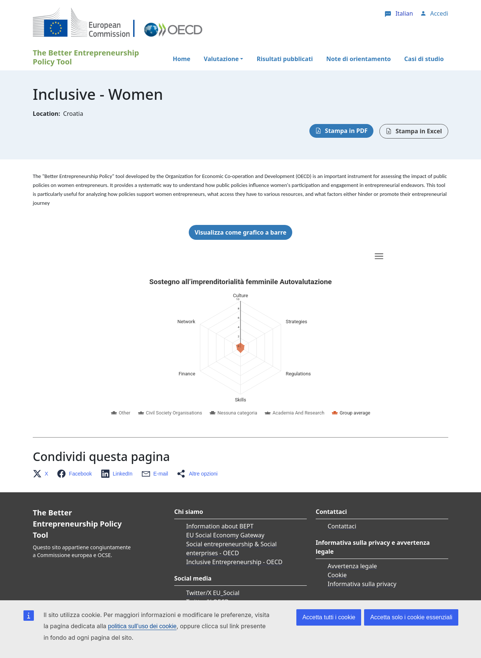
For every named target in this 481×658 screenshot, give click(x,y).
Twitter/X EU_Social (212, 593)
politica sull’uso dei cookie (142, 626)
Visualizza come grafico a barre (241, 232)
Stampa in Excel (418, 131)
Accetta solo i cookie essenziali (411, 617)
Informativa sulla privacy (362, 584)
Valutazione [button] (221, 59)
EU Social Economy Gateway (225, 535)
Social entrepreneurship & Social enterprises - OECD (231, 548)
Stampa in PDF (346, 131)
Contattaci (342, 526)
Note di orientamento (358, 59)
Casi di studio (424, 59)
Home (181, 59)
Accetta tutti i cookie (328, 617)
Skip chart (175, 257)
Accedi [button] (439, 13)
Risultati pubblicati (285, 59)
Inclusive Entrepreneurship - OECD (234, 562)
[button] (42, 473)
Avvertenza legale (352, 566)
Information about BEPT (220, 526)
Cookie (337, 575)
